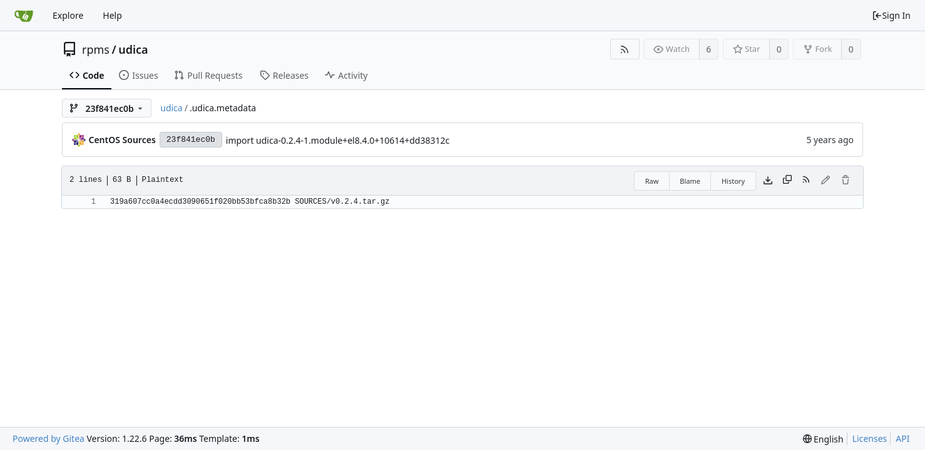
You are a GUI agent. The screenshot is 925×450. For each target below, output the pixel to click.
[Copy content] (787, 180)
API (902, 438)
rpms (96, 49)
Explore (68, 15)
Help (112, 15)
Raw (652, 181)
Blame (690, 181)
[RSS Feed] (625, 49)
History (733, 181)
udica (133, 49)
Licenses (869, 438)
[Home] (23, 15)
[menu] (823, 439)
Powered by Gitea (48, 438)
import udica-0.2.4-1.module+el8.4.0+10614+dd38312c (337, 140)
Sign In (891, 15)
